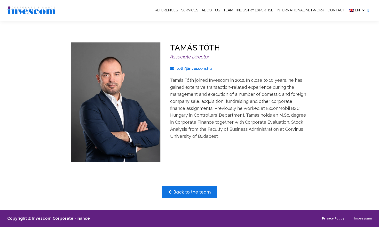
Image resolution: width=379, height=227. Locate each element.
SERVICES (189, 10)
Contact (336, 10)
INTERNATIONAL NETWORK (300, 10)
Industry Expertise (255, 10)
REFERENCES (166, 10)
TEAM (228, 10)
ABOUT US (211, 10)
